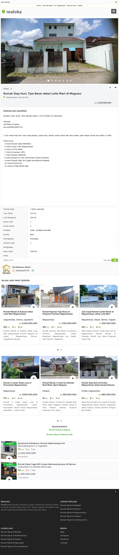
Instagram (64, 535)
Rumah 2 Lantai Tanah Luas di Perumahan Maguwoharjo (17, 384)
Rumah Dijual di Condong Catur (73, 520)
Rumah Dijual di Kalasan (11, 539)
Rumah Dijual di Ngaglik (70, 505)
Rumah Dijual (48, 5)
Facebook (64, 539)
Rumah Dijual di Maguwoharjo (73, 512)
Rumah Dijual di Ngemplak (12, 543)
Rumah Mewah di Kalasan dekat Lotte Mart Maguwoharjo (18, 313)
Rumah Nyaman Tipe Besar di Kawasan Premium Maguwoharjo (57, 313)
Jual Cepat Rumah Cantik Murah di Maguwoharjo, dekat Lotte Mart (98, 313)
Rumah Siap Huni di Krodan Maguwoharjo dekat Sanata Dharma (98, 384)
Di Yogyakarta (60, 5)
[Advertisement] (59, 185)
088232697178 (20, 270)
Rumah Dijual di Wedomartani (14, 535)
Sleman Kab (71, 5)
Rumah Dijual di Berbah (11, 532)
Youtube (64, 543)
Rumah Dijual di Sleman (70, 509)
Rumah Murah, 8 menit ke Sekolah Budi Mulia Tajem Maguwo (58, 384)
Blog (62, 532)
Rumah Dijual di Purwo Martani (14, 546)
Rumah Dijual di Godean (70, 516)
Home (39, 5)
